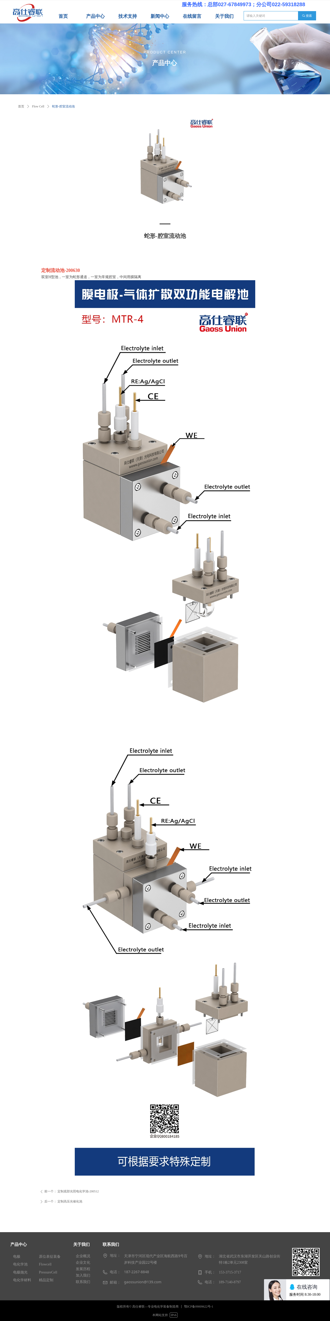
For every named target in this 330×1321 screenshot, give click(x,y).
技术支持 (127, 16)
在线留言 (192, 16)
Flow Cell (38, 106)
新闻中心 (160, 16)
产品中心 (95, 16)
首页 (63, 16)
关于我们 (224, 16)
